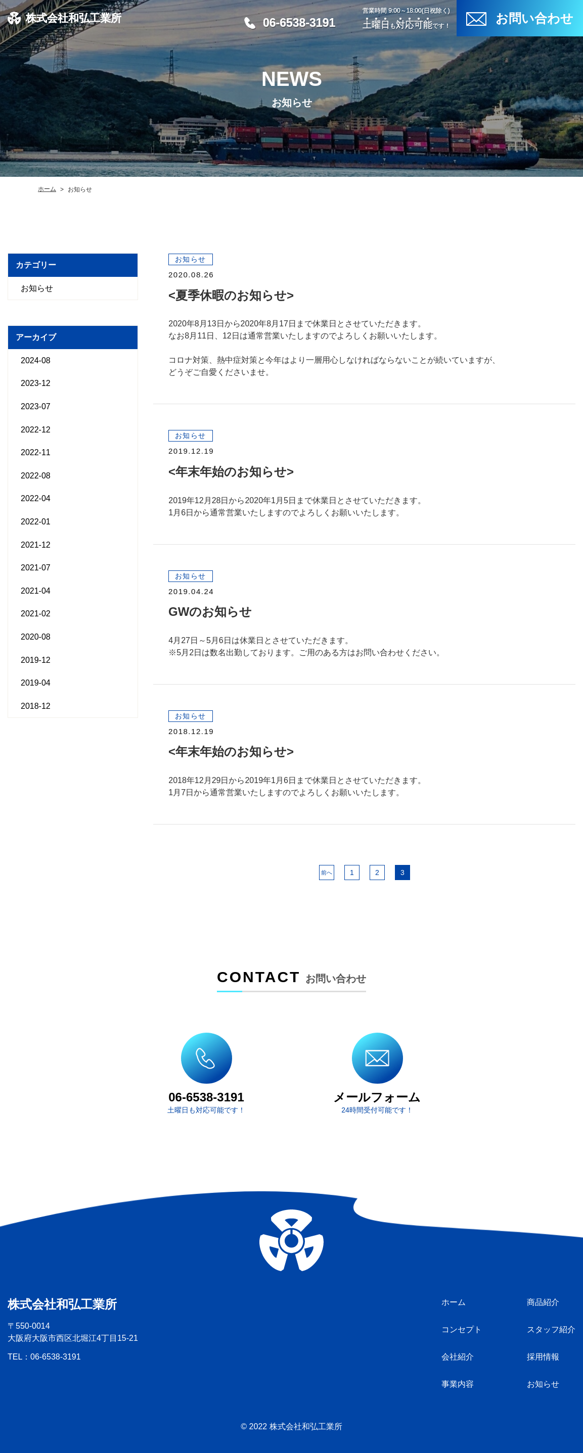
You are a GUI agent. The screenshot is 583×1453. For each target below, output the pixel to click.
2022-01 (36, 521)
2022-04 (36, 498)
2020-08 (36, 637)
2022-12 (36, 429)
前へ (326, 872)
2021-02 (36, 613)
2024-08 (36, 360)
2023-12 (36, 383)
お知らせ (37, 288)
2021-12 (36, 545)
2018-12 (36, 706)
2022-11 (36, 452)
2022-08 (36, 475)
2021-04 (36, 591)
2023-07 (36, 406)
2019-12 (36, 659)
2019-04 (36, 683)
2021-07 (36, 567)
